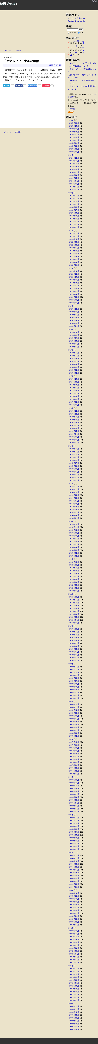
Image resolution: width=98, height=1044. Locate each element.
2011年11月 (74, 600)
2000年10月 (74, 1012)
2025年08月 (74, 132)
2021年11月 (74, 274)
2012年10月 (74, 568)
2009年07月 (74, 681)
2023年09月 (74, 204)
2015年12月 (74, 449)
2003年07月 (74, 907)
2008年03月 (74, 730)
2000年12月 (74, 1006)
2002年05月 (74, 951)
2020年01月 (74, 326)
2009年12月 (74, 667)
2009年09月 (74, 675)
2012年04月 (74, 582)
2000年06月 (74, 1024)
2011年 (71, 594)
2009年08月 (74, 678)
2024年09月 (74, 167)
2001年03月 (74, 994)
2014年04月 (74, 510)
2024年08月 (74, 169)
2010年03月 (74, 655)
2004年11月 (74, 858)
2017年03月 (74, 399)
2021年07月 (74, 285)
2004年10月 (74, 861)
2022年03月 (74, 259)
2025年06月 (74, 137)
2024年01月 (74, 189)
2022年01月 (74, 265)
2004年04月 (74, 878)
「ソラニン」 (7, 50)
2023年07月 (74, 210)
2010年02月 (74, 658)
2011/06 (76, 41)
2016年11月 (74, 414)
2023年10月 (74, 201)
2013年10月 (74, 530)
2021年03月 (74, 297)
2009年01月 (74, 698)
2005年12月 (74, 818)
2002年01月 (74, 962)
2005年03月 (74, 843)
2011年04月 (74, 620)
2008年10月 (74, 710)
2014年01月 (74, 518)
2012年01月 (74, 591)
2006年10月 (74, 786)
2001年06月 (74, 986)
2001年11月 (74, 972)
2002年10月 (74, 937)
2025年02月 (74, 149)
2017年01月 (74, 405)
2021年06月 (74, 288)
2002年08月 (74, 942)
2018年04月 (74, 364)
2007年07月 (74, 757)
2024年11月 (74, 161)
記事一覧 (71, 109)
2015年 (71, 446)
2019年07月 (74, 338)
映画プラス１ (9, 3)
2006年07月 (74, 794)
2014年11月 (74, 489)
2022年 (71, 231)
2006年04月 (74, 803)
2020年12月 (74, 309)
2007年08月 (74, 754)
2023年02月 (74, 224)
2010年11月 (74, 632)
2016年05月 (74, 431)
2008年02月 (74, 733)
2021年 (71, 268)
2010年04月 (74, 652)
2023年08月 (74, 207)
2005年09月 (74, 826)
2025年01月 (74, 152)
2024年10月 (74, 164)
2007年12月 (74, 742)
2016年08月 (74, 422)
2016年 (71, 408)
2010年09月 (74, 637)
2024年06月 (74, 175)
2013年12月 (74, 524)
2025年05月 (74, 140)
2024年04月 (74, 181)
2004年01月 (74, 887)
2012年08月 (74, 573)
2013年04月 (74, 547)
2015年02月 (74, 478)
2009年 (71, 664)
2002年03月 (74, 957)
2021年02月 (74, 300)
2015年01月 (74, 480)
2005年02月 (74, 846)
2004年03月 (74, 881)
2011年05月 (74, 617)
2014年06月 (74, 504)
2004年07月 (74, 870)
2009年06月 (74, 684)
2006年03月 (74, 806)
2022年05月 (74, 253)
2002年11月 (74, 934)
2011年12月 (74, 597)
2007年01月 (74, 774)
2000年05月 (74, 1026)
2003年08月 (74, 905)
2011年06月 (74, 614)
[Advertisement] (32, 30)
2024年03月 (74, 184)
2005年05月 (74, 838)
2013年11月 (74, 527)
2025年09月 (74, 129)
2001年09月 (74, 977)
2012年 (71, 559)
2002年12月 (74, 931)
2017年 (71, 376)
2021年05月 (74, 291)
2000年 (71, 1003)
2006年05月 (74, 800)
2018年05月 (74, 361)
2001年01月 (74, 1000)
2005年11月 (74, 820)
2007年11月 (74, 745)
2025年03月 (74, 146)
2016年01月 (74, 443)
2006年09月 (74, 788)
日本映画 (57, 65)
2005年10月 (74, 823)
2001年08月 (74, 980)
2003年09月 (74, 902)
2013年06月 (74, 541)
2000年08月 (74, 1018)
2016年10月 (74, 417)
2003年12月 (74, 893)
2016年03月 (74, 437)
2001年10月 (74, 974)
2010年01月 (74, 660)
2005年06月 (74, 835)
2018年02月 (74, 370)
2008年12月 (74, 704)
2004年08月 (74, 867)
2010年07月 (74, 643)
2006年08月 (74, 791)
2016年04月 (74, 434)
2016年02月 (74, 440)
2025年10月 (74, 126)
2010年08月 (74, 640)
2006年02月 (74, 809)
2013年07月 (74, 539)
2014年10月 (74, 492)
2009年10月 (74, 672)
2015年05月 (74, 469)
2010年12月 (74, 629)
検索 (80, 30)
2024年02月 (74, 187)
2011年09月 (74, 605)
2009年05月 (74, 687)
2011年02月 (74, 623)
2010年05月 (74, 649)
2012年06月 (74, 579)
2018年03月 (74, 367)
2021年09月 (74, 280)
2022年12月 (74, 233)
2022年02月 (74, 262)
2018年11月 (74, 356)
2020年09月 (74, 312)
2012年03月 (74, 585)
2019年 (71, 329)
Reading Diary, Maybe (76, 21)
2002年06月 (74, 948)
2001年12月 (74, 969)
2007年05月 (74, 762)
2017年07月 (74, 388)
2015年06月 (74, 466)
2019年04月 (74, 344)
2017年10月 (74, 379)
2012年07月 (74, 576)
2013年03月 (74, 550)
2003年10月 (74, 899)
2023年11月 (74, 199)
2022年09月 (74, 242)
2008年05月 (74, 725)
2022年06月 (74, 251)
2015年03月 (74, 475)
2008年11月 (74, 707)
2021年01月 (74, 303)
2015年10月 (74, 454)
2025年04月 (74, 143)
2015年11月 (74, 452)
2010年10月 (74, 635)
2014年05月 (74, 507)
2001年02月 (74, 997)
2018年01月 (74, 373)
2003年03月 (74, 919)
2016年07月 (74, 425)
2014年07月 (74, 501)
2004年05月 (74, 875)
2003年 (71, 890)
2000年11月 (74, 1009)
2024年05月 (74, 178)
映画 (51, 65)
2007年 (71, 739)
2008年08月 (74, 716)
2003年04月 (74, 916)
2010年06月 (74, 646)
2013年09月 (74, 533)
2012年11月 (74, 565)
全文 (81, 32)
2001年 (71, 966)
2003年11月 (74, 896)
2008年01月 (74, 736)
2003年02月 (74, 922)
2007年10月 (74, 748)
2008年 (71, 701)
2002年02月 (74, 960)
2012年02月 (74, 588)
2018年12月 (74, 353)
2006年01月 (74, 811)
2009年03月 (74, 693)
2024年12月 (74, 158)
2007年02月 (74, 771)
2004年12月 (74, 855)
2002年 (71, 928)
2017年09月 (74, 382)
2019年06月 (74, 341)
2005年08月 (74, 829)
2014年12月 (74, 486)
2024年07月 (74, 172)
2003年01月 (74, 925)
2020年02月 (74, 323)
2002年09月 (74, 939)
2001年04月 (74, 992)
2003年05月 (74, 913)
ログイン (95, 1)
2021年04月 (74, 294)
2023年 (71, 193)
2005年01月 (74, 849)
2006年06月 (74, 797)
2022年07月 (74, 248)
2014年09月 (74, 495)
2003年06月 (74, 910)
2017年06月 (74, 390)
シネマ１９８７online (76, 18)
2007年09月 (74, 751)
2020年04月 (74, 320)
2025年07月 (74, 135)
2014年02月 (74, 515)
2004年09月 (74, 864)
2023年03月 (74, 221)
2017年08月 (74, 385)
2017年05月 (74, 393)
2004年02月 (74, 884)
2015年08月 (74, 460)
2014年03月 (74, 512)
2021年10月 (74, 277)
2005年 (71, 815)
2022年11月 (74, 236)
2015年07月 (74, 463)
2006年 (71, 777)
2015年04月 (74, 472)
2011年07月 (74, 611)
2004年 (71, 852)
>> (83, 41)
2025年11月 (74, 123)
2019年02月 (74, 347)
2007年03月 (74, 768)
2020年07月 (74, 315)
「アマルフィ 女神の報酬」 (22, 61)
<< (68, 41)
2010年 (71, 626)
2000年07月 (74, 1021)
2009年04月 (74, 690)
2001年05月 (74, 989)
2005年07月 (74, 832)
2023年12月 (74, 196)
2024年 (71, 155)
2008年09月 (74, 713)
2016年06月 (74, 428)
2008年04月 (74, 727)
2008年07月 (74, 719)
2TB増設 (18, 50)
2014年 (71, 484)
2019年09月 (74, 335)
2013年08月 (74, 536)
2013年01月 (74, 556)
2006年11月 (74, 783)
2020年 (71, 306)
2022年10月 (74, 239)
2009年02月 (74, 695)
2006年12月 (74, 780)
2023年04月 (74, 219)
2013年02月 (74, 553)
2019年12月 (74, 332)
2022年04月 (74, 256)
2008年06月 (74, 722)
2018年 (71, 350)
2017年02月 (74, 402)
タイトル (72, 32)
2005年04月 (74, 841)
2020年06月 (74, 317)
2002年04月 (74, 954)
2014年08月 (74, 498)
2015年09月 (74, 457)
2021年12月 (74, 271)
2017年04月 (74, 396)
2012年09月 (74, 571)
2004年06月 (74, 873)
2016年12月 (74, 411)
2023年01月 (74, 227)
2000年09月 (74, 1015)
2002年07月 (74, 945)
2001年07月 (74, 983)
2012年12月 (74, 562)
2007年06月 (74, 759)
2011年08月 (74, 608)
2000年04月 (74, 1029)
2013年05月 (74, 544)
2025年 (71, 120)
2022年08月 (74, 245)
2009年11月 (74, 669)
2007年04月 (74, 765)
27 (71, 55)
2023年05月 (74, 216)
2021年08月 (74, 283)
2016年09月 (74, 420)
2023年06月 (74, 213)
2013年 (71, 521)
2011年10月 (74, 603)
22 (76, 52)
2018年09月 (74, 358)
